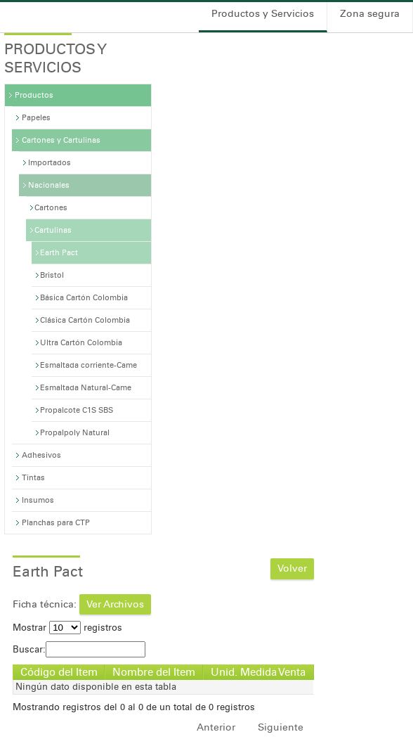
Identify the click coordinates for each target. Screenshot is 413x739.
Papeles (36, 117)
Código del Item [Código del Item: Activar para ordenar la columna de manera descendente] (59, 672)
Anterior (216, 727)
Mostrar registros (67, 627)
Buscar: (79, 649)
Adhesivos (41, 455)
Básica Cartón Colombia (84, 297)
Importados (49, 162)
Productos (34, 95)
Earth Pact (59, 252)
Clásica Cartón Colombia (85, 320)
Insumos (38, 500)
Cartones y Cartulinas (61, 140)
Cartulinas (53, 230)
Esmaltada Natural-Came (85, 387)
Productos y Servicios (262, 14)
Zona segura (370, 14)
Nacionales (49, 185)
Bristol (52, 275)
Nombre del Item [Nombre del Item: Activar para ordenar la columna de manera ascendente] (153, 672)
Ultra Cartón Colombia (81, 342)
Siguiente (280, 727)
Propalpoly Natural (75, 432)
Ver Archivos (115, 604)
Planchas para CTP (56, 522)
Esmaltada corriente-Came (88, 365)
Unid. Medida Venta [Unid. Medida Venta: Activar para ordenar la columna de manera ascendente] (258, 672)
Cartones (50, 207)
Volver (292, 568)
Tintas (33, 477)
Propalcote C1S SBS (76, 410)
